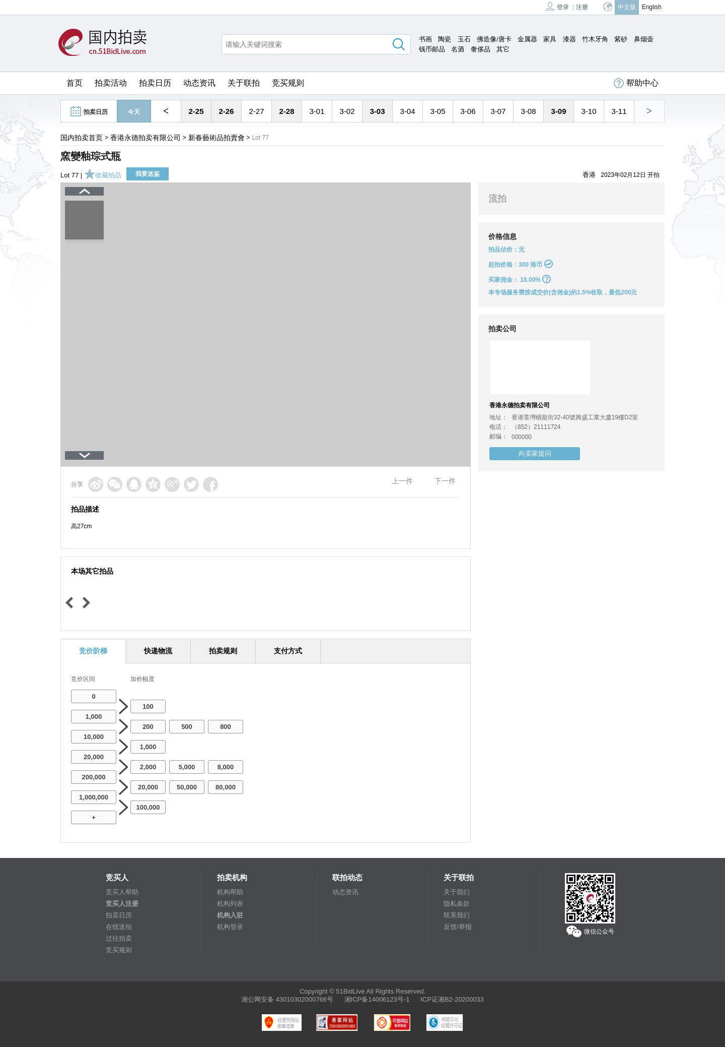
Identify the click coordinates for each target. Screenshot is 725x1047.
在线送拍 (119, 927)
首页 (74, 83)
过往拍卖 (119, 938)
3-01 (316, 111)
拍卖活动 (111, 83)
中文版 (627, 7)
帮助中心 (636, 83)
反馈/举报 (458, 927)
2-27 (256, 111)
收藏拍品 (102, 175)
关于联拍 (244, 83)
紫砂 (620, 39)
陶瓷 (444, 39)
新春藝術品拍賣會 (216, 138)
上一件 (402, 481)
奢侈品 (480, 49)
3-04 (407, 111)
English (652, 7)
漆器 (569, 39)
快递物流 (158, 651)
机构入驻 (230, 915)
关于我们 (457, 892)
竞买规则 (288, 83)
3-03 (377, 111)
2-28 (286, 111)
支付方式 (288, 651)
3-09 (558, 111)
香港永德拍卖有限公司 (145, 138)
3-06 (467, 111)
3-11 (618, 111)
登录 (557, 6)
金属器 (527, 39)
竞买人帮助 (122, 892)
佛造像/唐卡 (494, 39)
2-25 (195, 111)
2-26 (226, 111)
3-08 (528, 111)
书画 (425, 39)
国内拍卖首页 (81, 138)
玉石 (464, 39)
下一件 (445, 481)
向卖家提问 (535, 453)
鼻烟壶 (644, 39)
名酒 (457, 49)
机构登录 (230, 927)
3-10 (588, 111)
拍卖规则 (223, 651)
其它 (503, 49)
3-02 (346, 111)
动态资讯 (199, 83)
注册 (582, 7)
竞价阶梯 (93, 651)
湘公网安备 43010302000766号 (287, 999)
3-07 (497, 111)
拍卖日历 (155, 83)
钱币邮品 (432, 49)
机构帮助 (230, 892)
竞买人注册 (122, 903)
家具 (549, 39)
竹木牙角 (595, 39)
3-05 (437, 111)
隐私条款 (457, 903)
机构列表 (230, 903)
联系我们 (457, 915)
